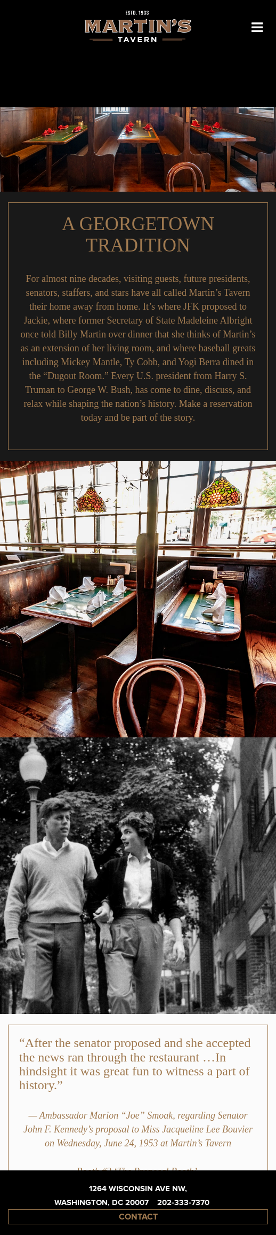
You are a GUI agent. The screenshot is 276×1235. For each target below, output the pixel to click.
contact (138, 1217)
